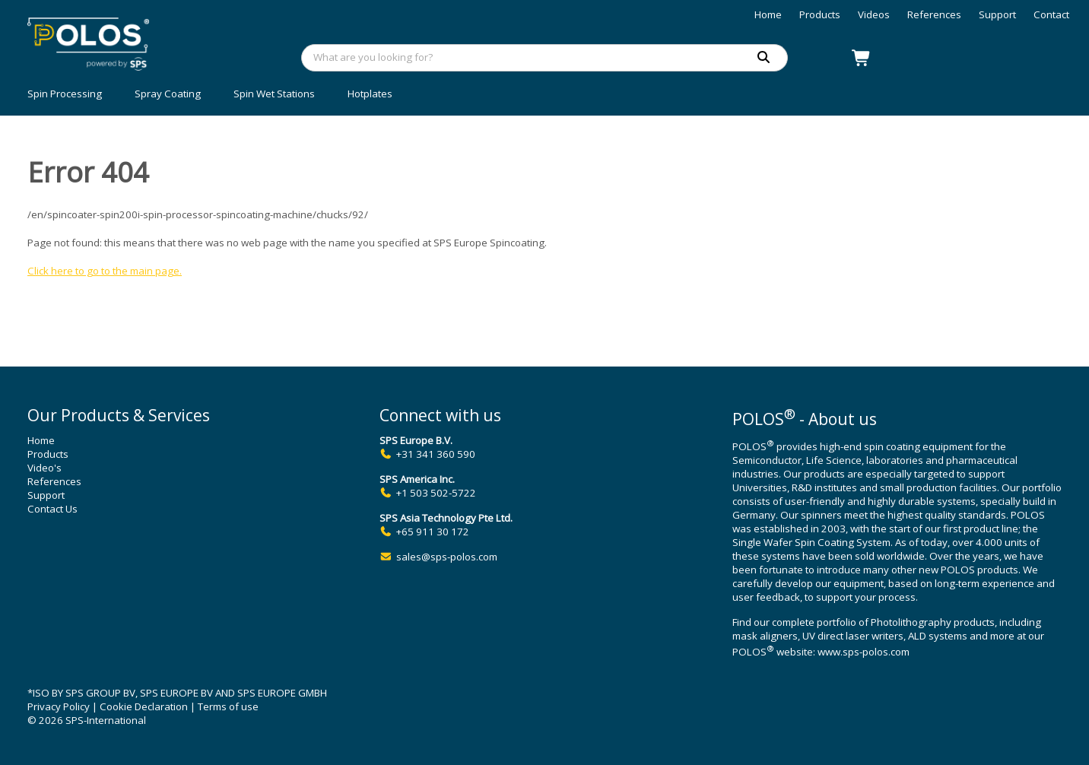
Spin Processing (64, 93)
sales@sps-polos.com (446, 556)
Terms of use (228, 706)
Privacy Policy (58, 706)
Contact (1051, 14)
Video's (44, 468)
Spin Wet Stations (274, 93)
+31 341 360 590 (435, 454)
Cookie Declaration (144, 706)
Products (819, 14)
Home (768, 14)
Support (997, 14)
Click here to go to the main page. (104, 271)
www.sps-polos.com (864, 652)
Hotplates (370, 93)
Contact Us (52, 509)
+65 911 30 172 (432, 531)
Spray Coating (168, 93)
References (934, 14)
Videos (874, 14)
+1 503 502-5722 (436, 493)
